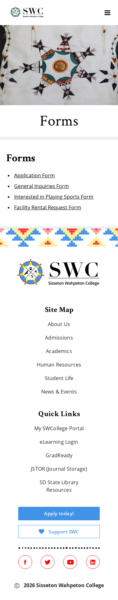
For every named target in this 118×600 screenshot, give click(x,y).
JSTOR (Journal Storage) (59, 468)
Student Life (59, 378)
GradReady (59, 455)
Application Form (34, 175)
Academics (59, 351)
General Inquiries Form (41, 186)
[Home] (59, 273)
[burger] (107, 13)
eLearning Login (59, 441)
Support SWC (59, 531)
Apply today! (59, 513)
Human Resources (59, 364)
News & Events (59, 391)
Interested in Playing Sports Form (53, 196)
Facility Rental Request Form (47, 207)
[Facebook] (25, 562)
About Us (59, 324)
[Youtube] (70, 562)
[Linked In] (92, 562)
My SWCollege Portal (59, 428)
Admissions (59, 337)
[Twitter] (47, 562)
